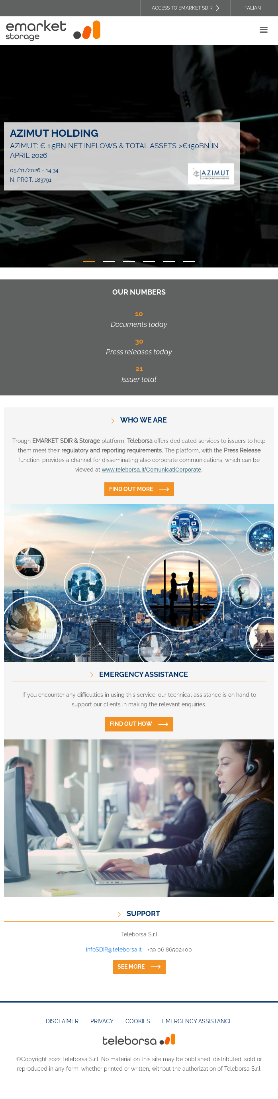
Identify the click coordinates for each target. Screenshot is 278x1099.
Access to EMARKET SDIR (182, 8)
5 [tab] (169, 261)
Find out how (131, 724)
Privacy (102, 1021)
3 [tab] (129, 261)
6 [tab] (189, 261)
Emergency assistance (197, 1021)
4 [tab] (149, 261)
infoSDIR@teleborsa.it (114, 949)
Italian (252, 8)
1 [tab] (89, 261)
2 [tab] (109, 261)
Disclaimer (62, 1021)
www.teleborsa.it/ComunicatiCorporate (151, 469)
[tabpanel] (139, 156)
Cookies (137, 1021)
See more (131, 966)
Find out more (131, 489)
